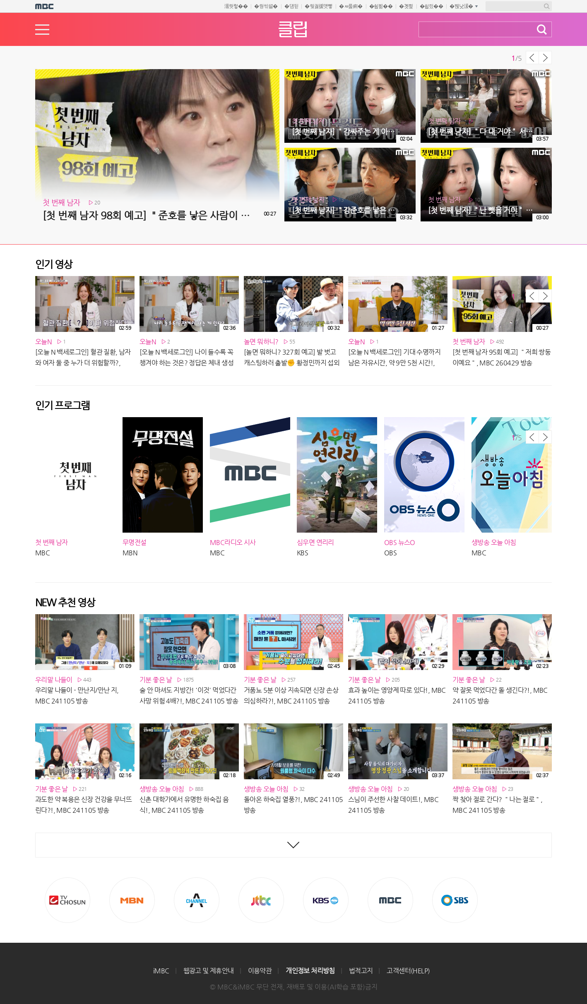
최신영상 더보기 (293, 845)
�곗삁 (406, 6)
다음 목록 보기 (545, 57)
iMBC (161, 971)
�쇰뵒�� (381, 6)
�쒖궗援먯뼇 (318, 6)
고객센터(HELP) (408, 971)
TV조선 (67, 900)
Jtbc (261, 900)
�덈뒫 (291, 6)
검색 (542, 29)
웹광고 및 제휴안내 (208, 971)
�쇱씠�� (431, 6)
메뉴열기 (42, 29)
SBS (455, 900)
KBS (326, 900)
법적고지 (361, 971)
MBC (390, 900)
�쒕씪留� (266, 6)
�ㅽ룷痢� (351, 6)
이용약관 (260, 971)
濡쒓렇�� (236, 6)
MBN (132, 900)
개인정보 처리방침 (310, 971)
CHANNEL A (196, 900)
